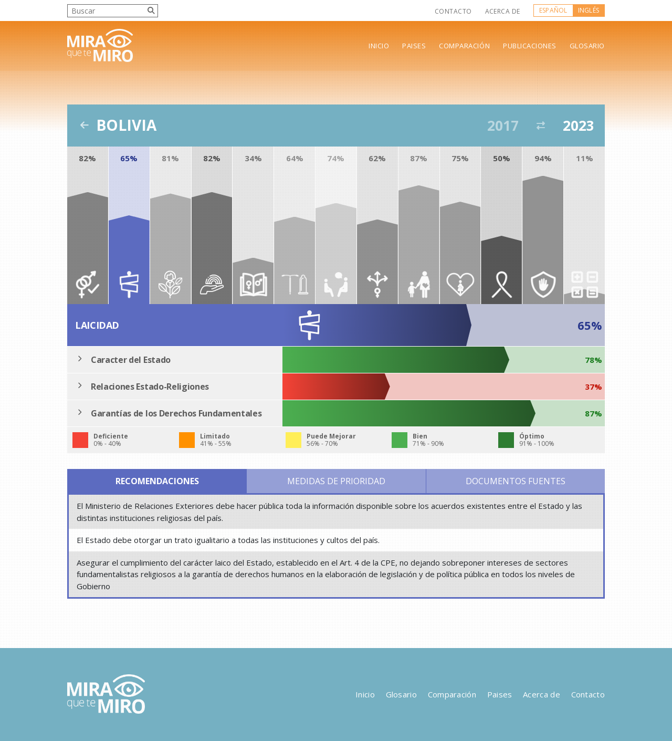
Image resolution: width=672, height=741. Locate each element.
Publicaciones (529, 46)
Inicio (379, 46)
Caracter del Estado (131, 360)
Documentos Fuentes (515, 481)
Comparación (464, 46)
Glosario (587, 46)
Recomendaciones (157, 481)
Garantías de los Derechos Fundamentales (176, 413)
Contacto (453, 11)
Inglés (588, 10)
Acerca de (502, 11)
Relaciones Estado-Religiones (150, 386)
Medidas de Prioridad (336, 481)
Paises (414, 46)
